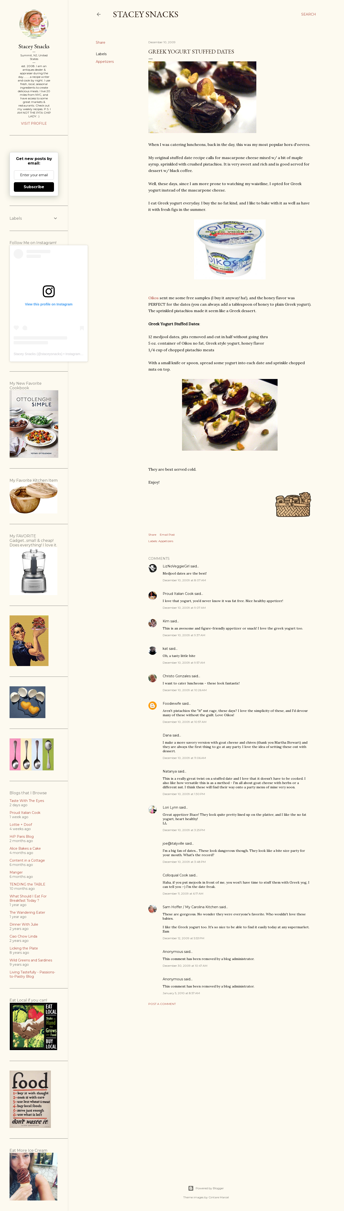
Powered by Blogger (206, 1188)
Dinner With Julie (24, 924)
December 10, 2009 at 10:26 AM (185, 690)
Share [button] (100, 42)
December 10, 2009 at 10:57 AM (184, 722)
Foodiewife (172, 703)
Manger (16, 872)
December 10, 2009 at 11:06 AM (184, 758)
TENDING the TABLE (27, 884)
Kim (166, 621)
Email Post (167, 534)
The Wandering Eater (27, 912)
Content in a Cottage (27, 860)
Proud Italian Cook (178, 594)
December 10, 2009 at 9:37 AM (184, 635)
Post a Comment (162, 1004)
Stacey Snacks (145, 14)
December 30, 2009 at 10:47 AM (185, 965)
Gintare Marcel (219, 1197)
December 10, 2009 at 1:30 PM (184, 794)
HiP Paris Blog (22, 836)
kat (165, 648)
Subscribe (34, 187)
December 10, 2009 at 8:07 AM (184, 580)
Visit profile (34, 123)
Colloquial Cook (175, 875)
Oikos (153, 297)
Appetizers (105, 61)
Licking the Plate (24, 948)
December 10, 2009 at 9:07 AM (184, 607)
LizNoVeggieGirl (176, 566)
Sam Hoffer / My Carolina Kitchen (190, 907)
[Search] (308, 14)
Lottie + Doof (21, 824)
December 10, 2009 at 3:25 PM (184, 830)
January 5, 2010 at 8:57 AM (181, 993)
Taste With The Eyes (27, 801)
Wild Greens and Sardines (31, 960)
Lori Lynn (170, 807)
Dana (167, 735)
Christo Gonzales (177, 676)
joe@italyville (173, 843)
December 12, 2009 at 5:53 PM (183, 938)
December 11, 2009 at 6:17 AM (183, 893)
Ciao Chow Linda (23, 936)
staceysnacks (51, 354)
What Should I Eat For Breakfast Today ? (28, 898)
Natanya (170, 771)
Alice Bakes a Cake (25, 848)
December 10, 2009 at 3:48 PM (184, 862)
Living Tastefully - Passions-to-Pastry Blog (32, 974)
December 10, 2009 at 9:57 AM (184, 662)
